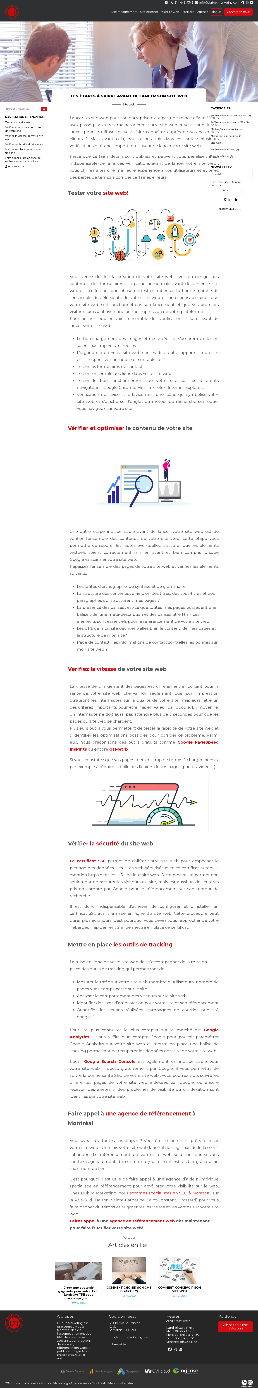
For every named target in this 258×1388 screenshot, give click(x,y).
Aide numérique (222, 156)
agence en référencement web (142, 1221)
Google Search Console (109, 1061)
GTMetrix (118, 749)
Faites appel (82, 1221)
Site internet (149, 12)
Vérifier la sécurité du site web (24, 144)
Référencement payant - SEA (230, 122)
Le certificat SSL (88, 861)
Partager (129, 1237)
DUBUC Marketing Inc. (229, 211)
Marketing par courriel (226, 136)
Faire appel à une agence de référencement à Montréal (23, 159)
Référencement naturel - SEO (231, 115)
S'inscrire (232, 199)
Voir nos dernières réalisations (235, 1326)
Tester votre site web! (19, 122)
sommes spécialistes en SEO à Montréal (169, 1193)
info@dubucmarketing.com (219, 2)
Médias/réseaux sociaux (227, 129)
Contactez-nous (238, 12)
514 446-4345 (184, 2)
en (167, 2)
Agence (202, 12)
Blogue (216, 12)
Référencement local (225, 149)
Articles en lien (15, 166)
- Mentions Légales (119, 1383)
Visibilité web (170, 12)
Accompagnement (124, 12)
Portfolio (188, 12)
